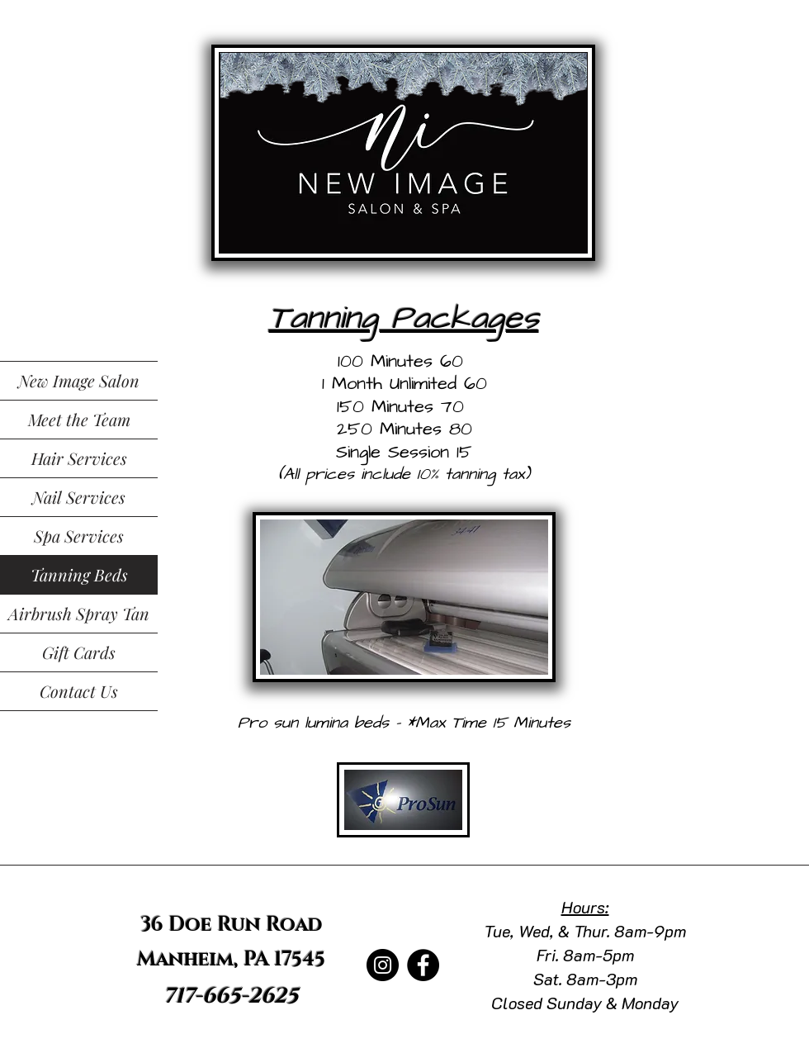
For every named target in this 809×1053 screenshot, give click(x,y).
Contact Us (79, 691)
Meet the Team (79, 419)
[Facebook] (423, 965)
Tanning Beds (79, 574)
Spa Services (79, 535)
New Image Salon (79, 380)
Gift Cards (79, 652)
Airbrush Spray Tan (78, 613)
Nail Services (78, 497)
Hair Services (79, 458)
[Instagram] (383, 965)
